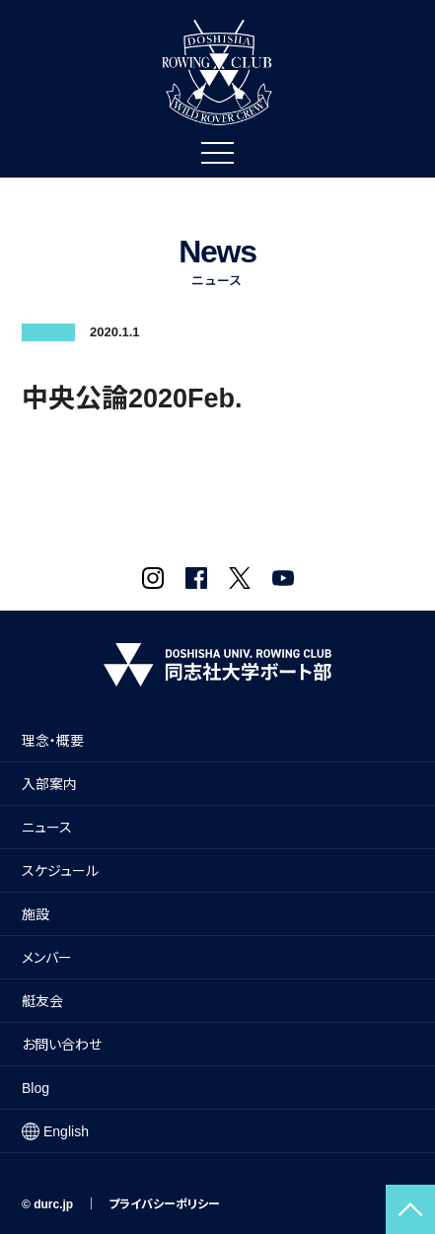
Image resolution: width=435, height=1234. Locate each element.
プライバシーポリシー (164, 1204)
